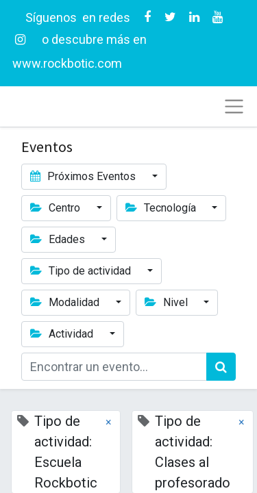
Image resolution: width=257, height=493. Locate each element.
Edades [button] (59, 239)
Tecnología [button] (162, 207)
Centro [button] (56, 207)
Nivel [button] (168, 302)
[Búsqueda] (221, 367)
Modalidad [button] (66, 302)
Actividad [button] (63, 333)
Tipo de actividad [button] (82, 270)
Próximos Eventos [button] (84, 176)
